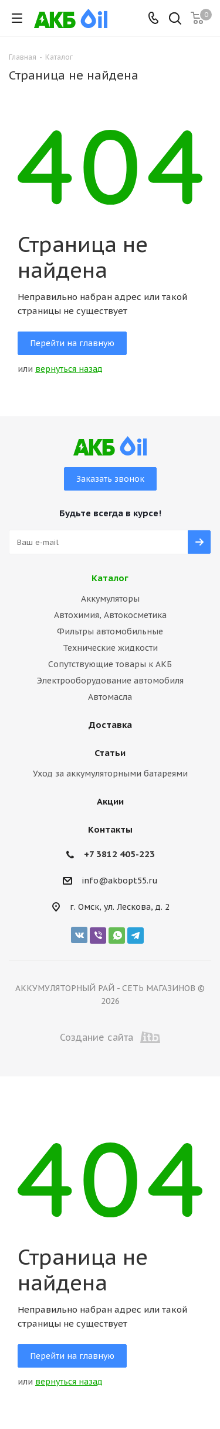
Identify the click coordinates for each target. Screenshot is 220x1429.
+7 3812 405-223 (119, 854)
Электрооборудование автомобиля (110, 680)
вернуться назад (69, 369)
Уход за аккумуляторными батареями (110, 773)
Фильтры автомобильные (110, 631)
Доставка (110, 724)
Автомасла (110, 697)
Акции (110, 801)
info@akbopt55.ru (120, 881)
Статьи (110, 752)
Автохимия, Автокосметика (110, 615)
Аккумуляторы (110, 598)
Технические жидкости (110, 648)
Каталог (110, 578)
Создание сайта (110, 1037)
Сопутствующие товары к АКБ (110, 664)
